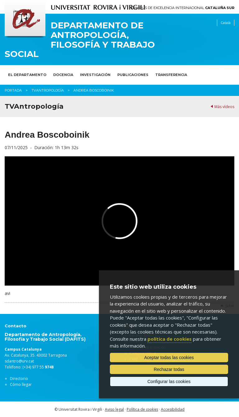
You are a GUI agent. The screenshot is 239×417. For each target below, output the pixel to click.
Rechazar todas (169, 369)
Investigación (95, 75)
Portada (13, 90)
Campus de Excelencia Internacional (183, 8)
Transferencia (171, 75)
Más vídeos (224, 106)
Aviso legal (114, 409)
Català (226, 22)
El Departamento (27, 75)
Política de (142, 409)
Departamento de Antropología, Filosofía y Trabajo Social (80, 40)
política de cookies (170, 339)
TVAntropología (47, 90)
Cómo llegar (21, 384)
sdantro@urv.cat (19, 361)
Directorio (19, 378)
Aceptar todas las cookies (169, 357)
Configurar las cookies (169, 381)
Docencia (63, 75)
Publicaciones (132, 75)
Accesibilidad (173, 409)
